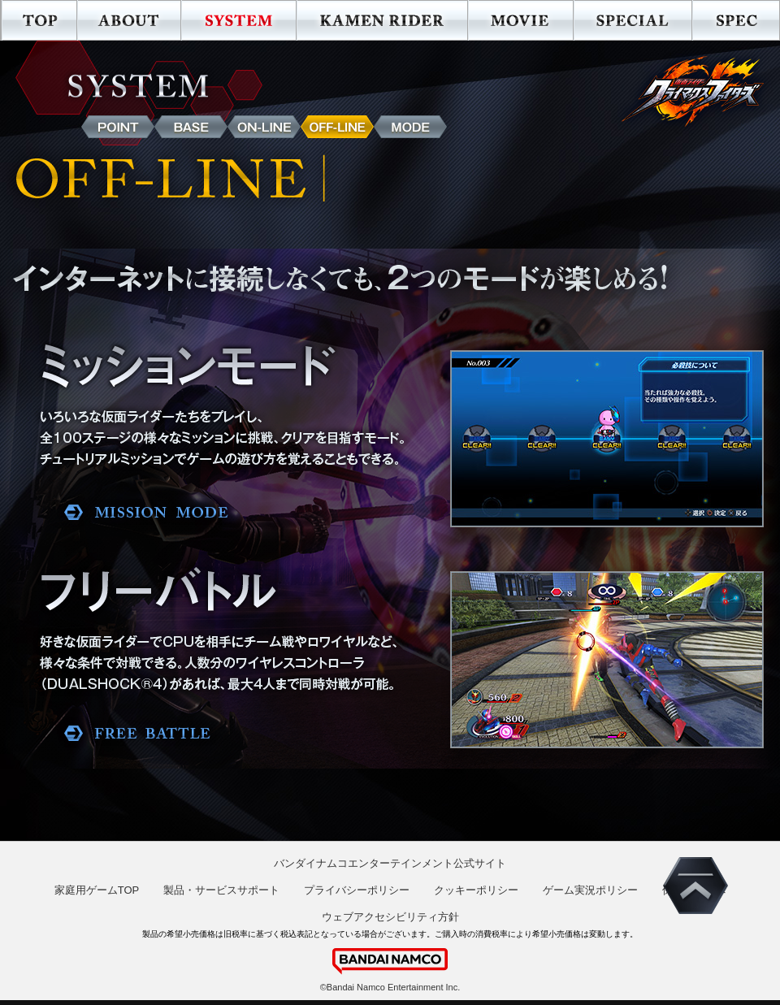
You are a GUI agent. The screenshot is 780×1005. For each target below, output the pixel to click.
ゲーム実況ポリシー (590, 890)
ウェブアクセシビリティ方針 (390, 917)
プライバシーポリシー (357, 890)
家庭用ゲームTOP (97, 890)
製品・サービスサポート (221, 890)
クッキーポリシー (476, 890)
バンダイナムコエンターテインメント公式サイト (390, 863)
